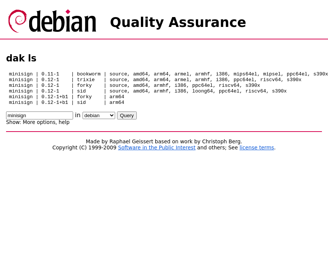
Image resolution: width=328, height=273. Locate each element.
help (64, 129)
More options (39, 129)
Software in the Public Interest (157, 154)
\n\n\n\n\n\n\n (99, 122)
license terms (256, 154)
